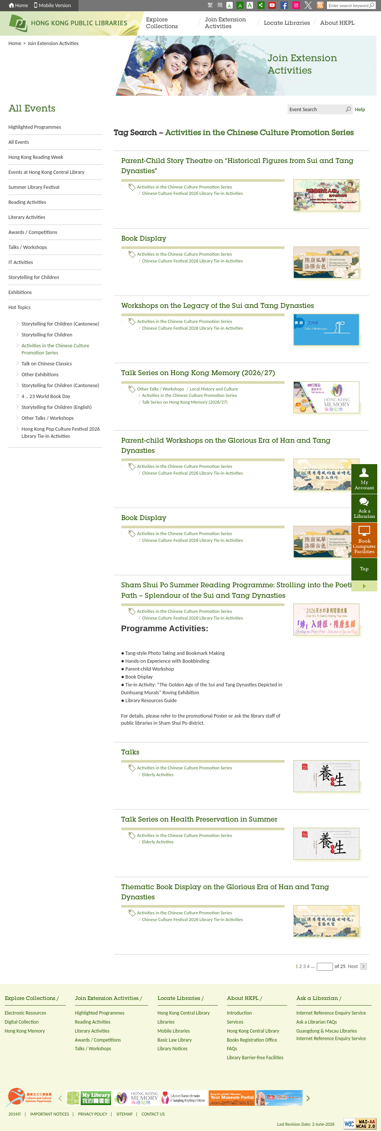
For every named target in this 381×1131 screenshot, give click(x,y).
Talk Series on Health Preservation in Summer (199, 820)
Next (357, 966)
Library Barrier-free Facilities (255, 1057)
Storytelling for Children (34, 277)
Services (235, 1022)
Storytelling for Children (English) (57, 407)
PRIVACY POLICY (92, 1114)
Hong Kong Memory (25, 1031)
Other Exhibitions (40, 374)
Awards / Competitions (33, 232)
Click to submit (348, 109)
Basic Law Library (175, 1040)
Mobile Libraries (174, 1031)
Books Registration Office (252, 1040)
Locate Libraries (287, 23)
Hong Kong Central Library (184, 1013)
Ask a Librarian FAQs (317, 1022)
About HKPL (337, 23)
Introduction (239, 1013)
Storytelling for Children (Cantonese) (60, 324)
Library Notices (173, 1048)
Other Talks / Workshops (48, 418)
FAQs (232, 1048)
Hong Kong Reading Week (36, 157)
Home (21, 5)
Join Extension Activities (225, 23)
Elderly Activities (157, 774)
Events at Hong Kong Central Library (46, 172)
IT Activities (21, 262)
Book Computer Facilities (364, 547)
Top (364, 569)
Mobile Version (55, 5)
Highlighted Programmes (35, 127)
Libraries (166, 1022)
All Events (19, 142)
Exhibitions (20, 292)
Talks (130, 752)
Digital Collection (22, 1022)
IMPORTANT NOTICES (49, 1114)
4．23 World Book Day (46, 396)
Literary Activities (27, 217)
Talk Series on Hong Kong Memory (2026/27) (198, 373)
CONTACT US (153, 1114)
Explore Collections (162, 23)
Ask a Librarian (364, 514)
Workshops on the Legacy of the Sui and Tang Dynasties (217, 306)
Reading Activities (27, 202)
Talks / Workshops (28, 247)
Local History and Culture (214, 389)
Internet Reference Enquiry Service (331, 1013)
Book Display (143, 239)
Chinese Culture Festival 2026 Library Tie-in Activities (192, 193)
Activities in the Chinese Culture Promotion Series (184, 187)
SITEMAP (124, 1114)
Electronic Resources (25, 1013)
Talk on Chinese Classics (47, 363)
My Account (364, 485)
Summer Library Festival (34, 187)
